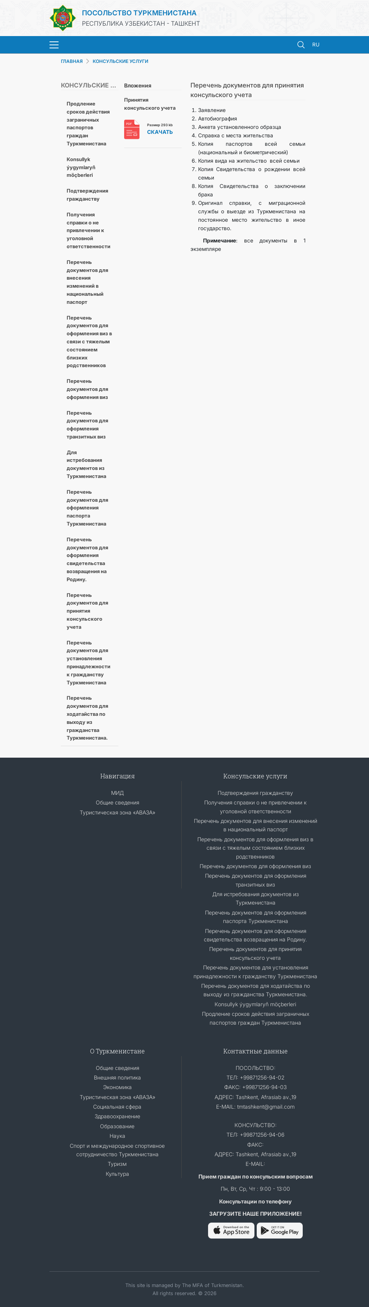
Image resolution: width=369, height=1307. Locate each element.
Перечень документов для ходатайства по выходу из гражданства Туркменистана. (87, 718)
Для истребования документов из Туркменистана (86, 464)
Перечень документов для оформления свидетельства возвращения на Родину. (87, 559)
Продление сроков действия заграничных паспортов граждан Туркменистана (88, 124)
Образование (117, 1126)
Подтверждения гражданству (87, 195)
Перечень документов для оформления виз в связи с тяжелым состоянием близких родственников (89, 342)
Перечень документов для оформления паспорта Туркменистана (87, 508)
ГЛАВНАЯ (72, 61)
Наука (117, 1135)
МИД (117, 792)
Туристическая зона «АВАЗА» (117, 812)
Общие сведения (117, 802)
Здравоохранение (117, 1116)
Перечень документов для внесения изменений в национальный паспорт (87, 282)
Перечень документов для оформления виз (87, 389)
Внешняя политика (117, 1077)
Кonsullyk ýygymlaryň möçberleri (81, 167)
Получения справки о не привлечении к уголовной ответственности (88, 230)
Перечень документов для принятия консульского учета (87, 611)
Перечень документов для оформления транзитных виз (87, 425)
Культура (117, 1173)
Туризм (117, 1163)
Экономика (117, 1087)
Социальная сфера (117, 1106)
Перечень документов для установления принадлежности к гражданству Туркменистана (88, 662)
